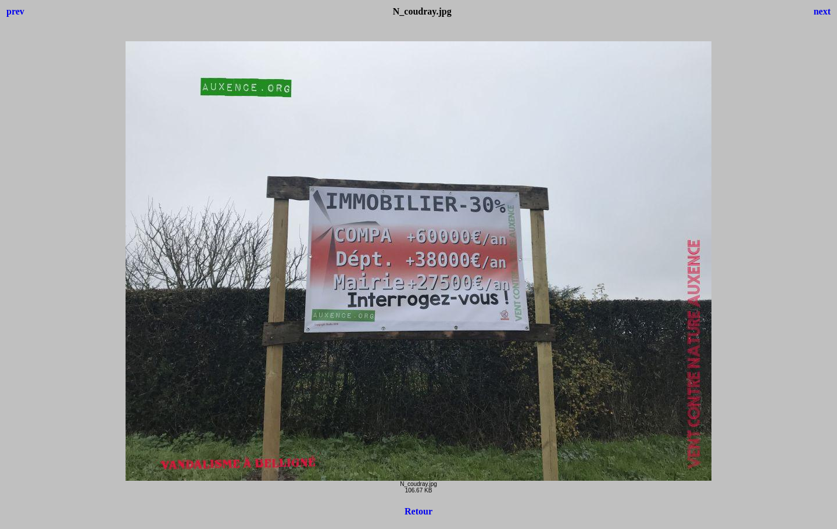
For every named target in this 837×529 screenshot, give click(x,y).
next (822, 11)
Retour (418, 511)
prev (15, 11)
